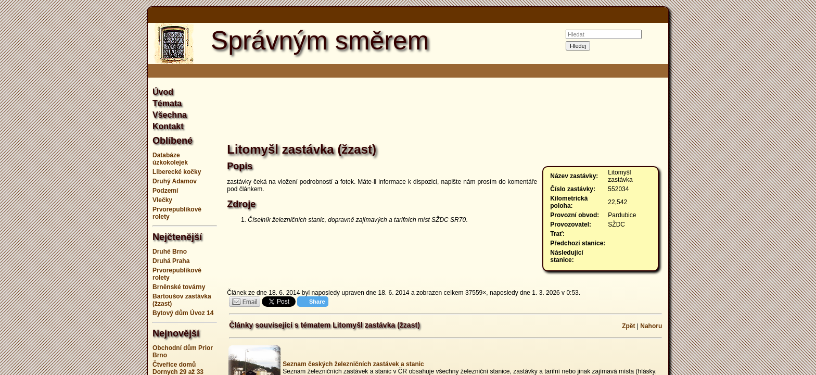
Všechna (169, 114)
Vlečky (162, 200)
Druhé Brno (169, 251)
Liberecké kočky (176, 172)
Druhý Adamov (174, 181)
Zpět (628, 326)
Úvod (162, 92)
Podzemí (165, 190)
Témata (167, 103)
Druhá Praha (170, 261)
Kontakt (168, 126)
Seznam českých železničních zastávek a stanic (353, 364)
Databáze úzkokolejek (170, 159)
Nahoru (651, 326)
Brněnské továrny (178, 287)
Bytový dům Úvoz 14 (182, 313)
